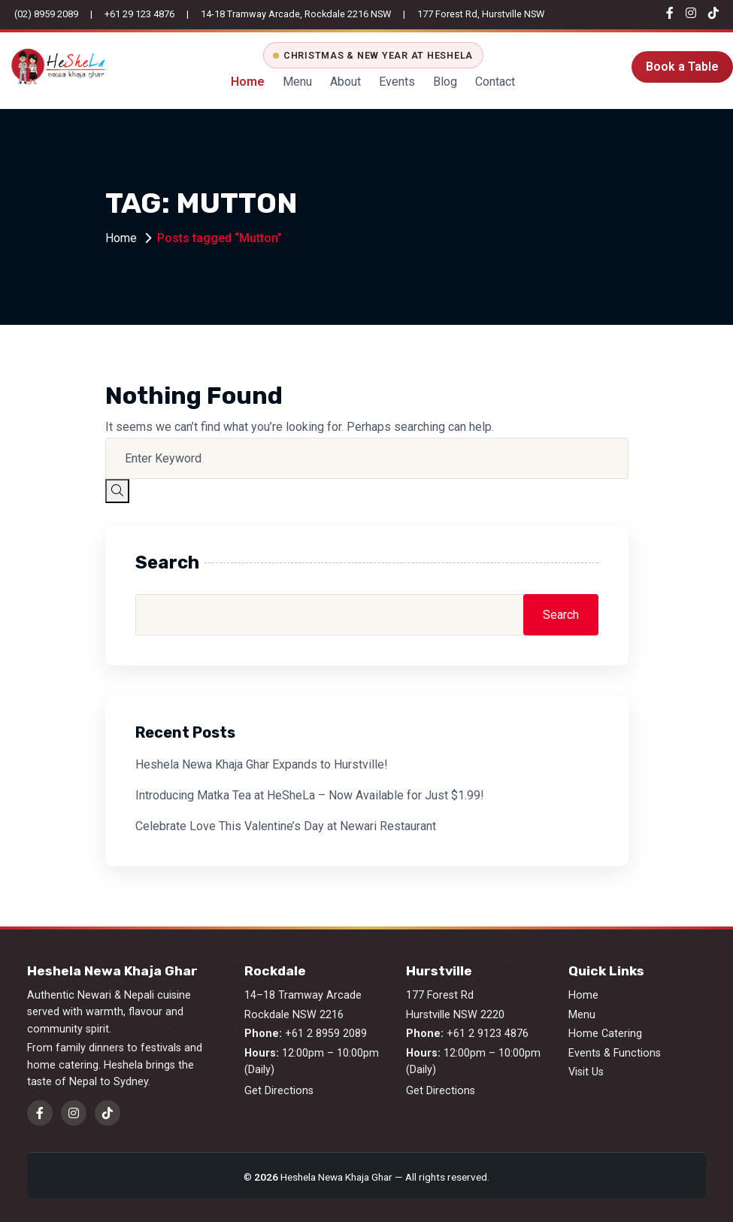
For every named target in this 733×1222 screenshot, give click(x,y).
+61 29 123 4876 (139, 14)
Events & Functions (614, 1053)
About (345, 81)
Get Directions (278, 1090)
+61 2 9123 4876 (488, 1033)
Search (167, 562)
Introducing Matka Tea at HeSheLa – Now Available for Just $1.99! (309, 795)
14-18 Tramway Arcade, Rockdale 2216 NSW (296, 14)
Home (248, 81)
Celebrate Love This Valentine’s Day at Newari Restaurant (285, 826)
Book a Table (682, 66)
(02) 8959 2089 (46, 14)
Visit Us (586, 1072)
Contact (495, 81)
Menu (297, 81)
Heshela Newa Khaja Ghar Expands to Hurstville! (261, 764)
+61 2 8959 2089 (326, 1033)
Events (397, 81)
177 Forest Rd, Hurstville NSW (480, 14)
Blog (445, 81)
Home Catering (605, 1033)
